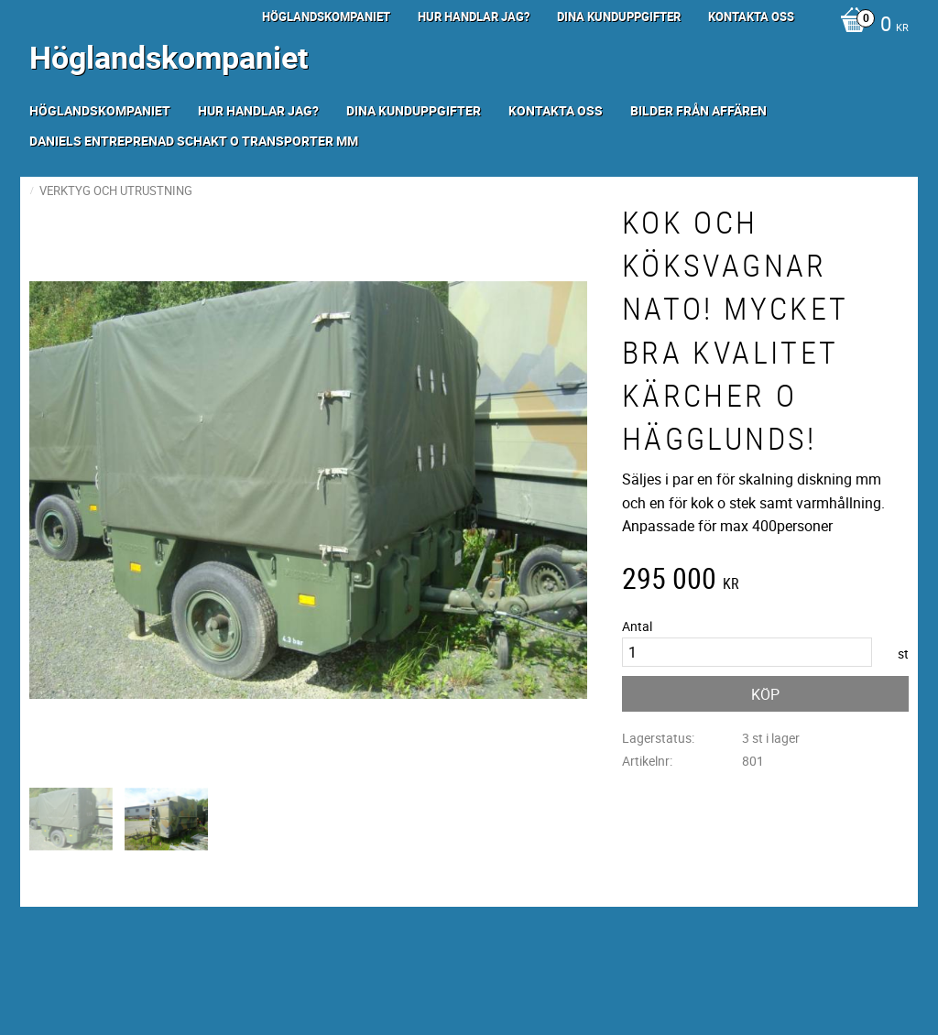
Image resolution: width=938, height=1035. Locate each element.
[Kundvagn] (870, 25)
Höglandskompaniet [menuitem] (326, 16)
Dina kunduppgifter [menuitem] (619, 16)
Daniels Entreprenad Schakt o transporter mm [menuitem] (193, 140)
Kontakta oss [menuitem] (751, 16)
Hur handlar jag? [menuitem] (473, 16)
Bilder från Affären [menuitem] (698, 110)
